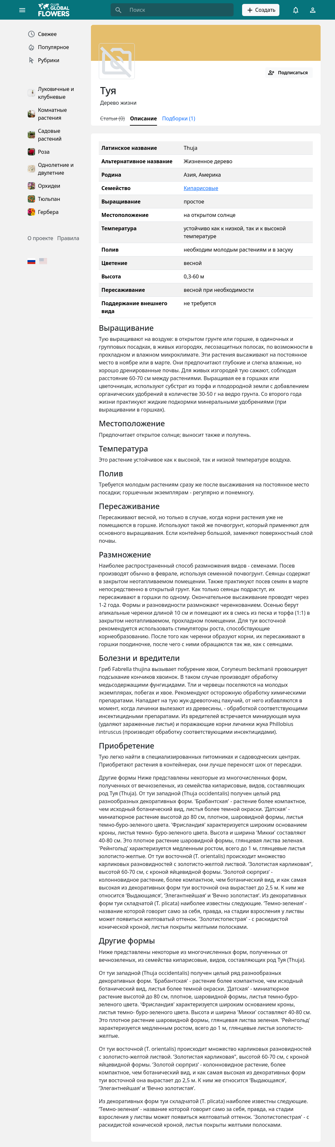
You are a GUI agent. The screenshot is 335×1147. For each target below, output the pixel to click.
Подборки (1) (178, 118)
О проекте (40, 238)
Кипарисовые (201, 188)
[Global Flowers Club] (56, 9)
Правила (68, 238)
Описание (143, 118)
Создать (260, 10)
